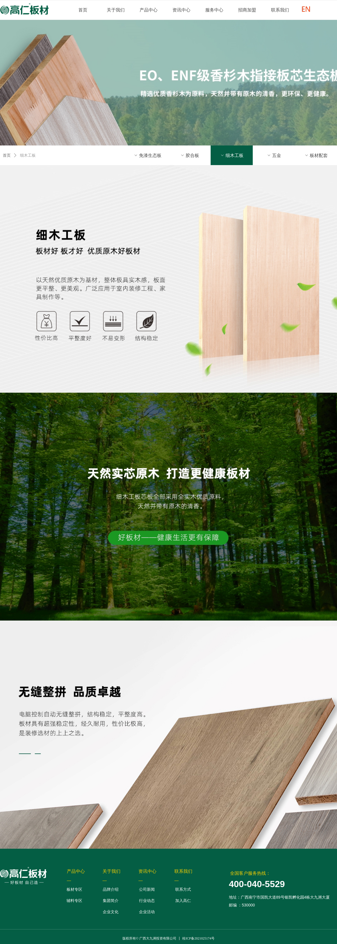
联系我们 (280, 10)
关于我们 (116, 10)
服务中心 (214, 10)
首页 (82, 10)
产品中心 (149, 10)
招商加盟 (247, 10)
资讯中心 (181, 10)
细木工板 (28, 155)
